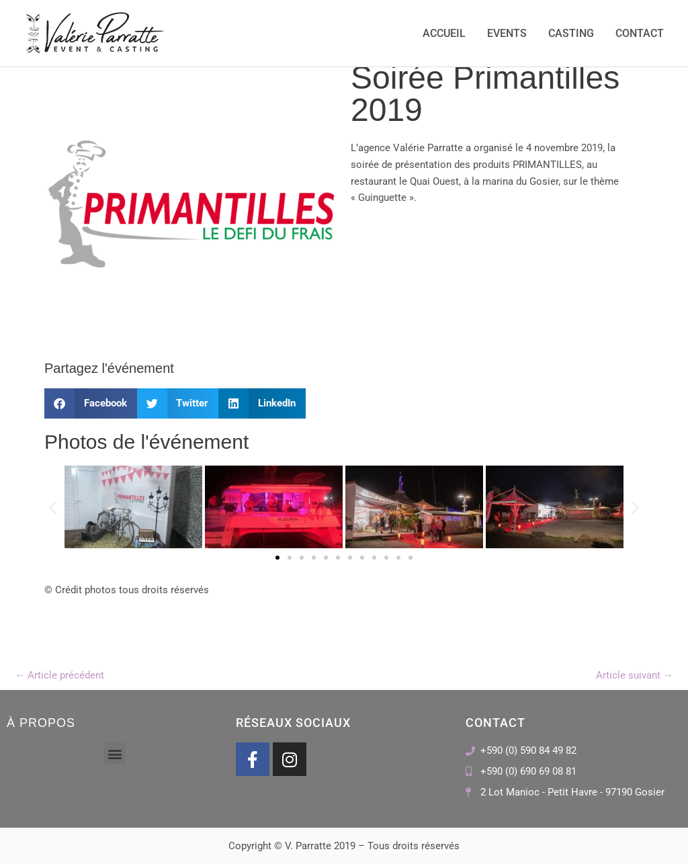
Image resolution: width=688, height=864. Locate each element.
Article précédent (59, 675)
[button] (90, 403)
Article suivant (634, 675)
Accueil (444, 33)
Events (507, 33)
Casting (571, 33)
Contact (639, 33)
